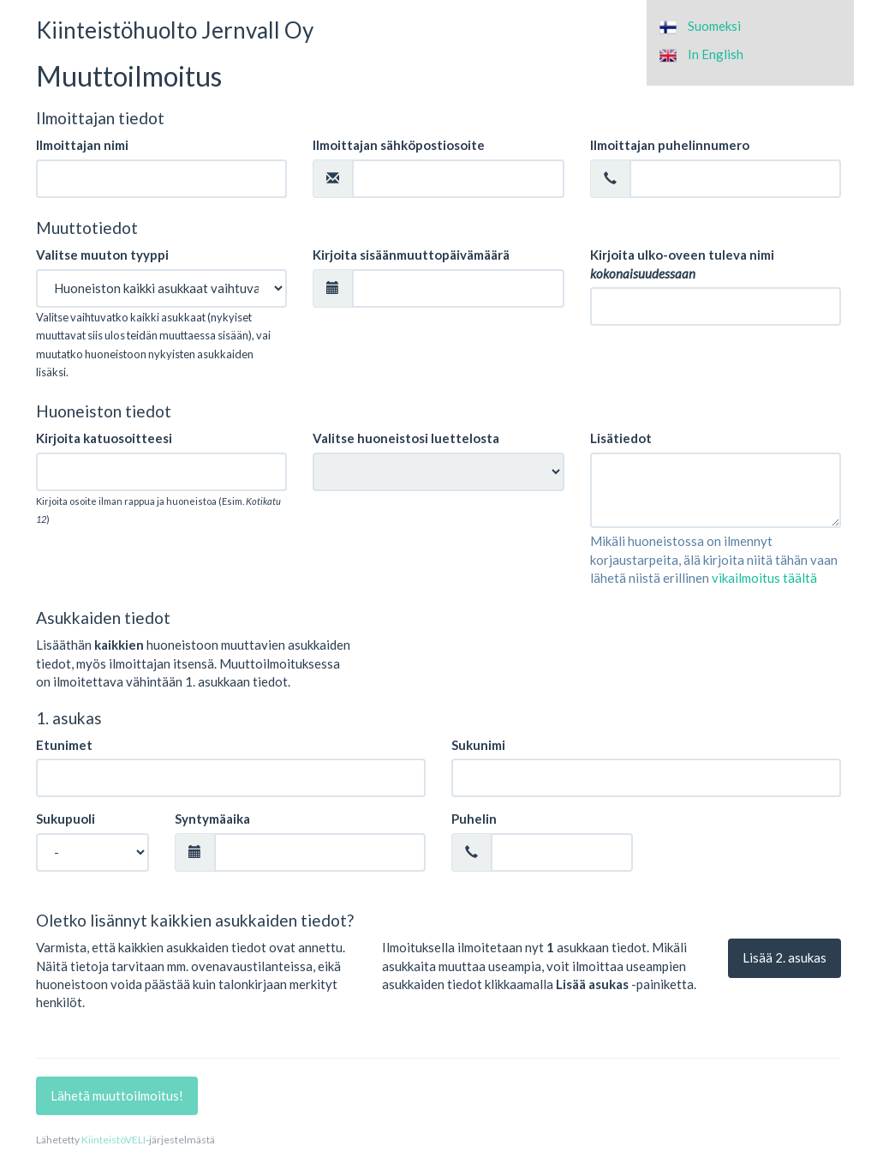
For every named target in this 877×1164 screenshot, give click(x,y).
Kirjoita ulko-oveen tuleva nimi (682, 263)
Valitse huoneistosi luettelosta (406, 438)
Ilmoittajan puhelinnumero (669, 145)
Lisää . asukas (784, 957)
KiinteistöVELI (113, 1139)
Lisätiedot (621, 438)
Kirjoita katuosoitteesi (104, 438)
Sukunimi (478, 745)
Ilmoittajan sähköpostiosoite (399, 145)
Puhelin (474, 818)
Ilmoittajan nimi (82, 145)
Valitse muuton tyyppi (102, 254)
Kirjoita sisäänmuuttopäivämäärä (411, 254)
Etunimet (64, 745)
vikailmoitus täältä (764, 577)
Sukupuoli (65, 818)
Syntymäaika (212, 818)
